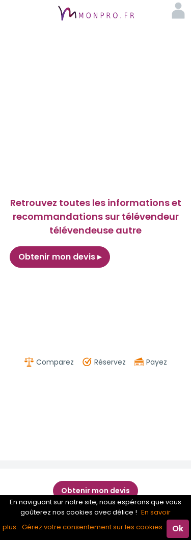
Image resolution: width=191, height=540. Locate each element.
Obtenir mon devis (59, 257)
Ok (177, 528)
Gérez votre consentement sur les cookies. (93, 527)
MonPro (96, 14)
